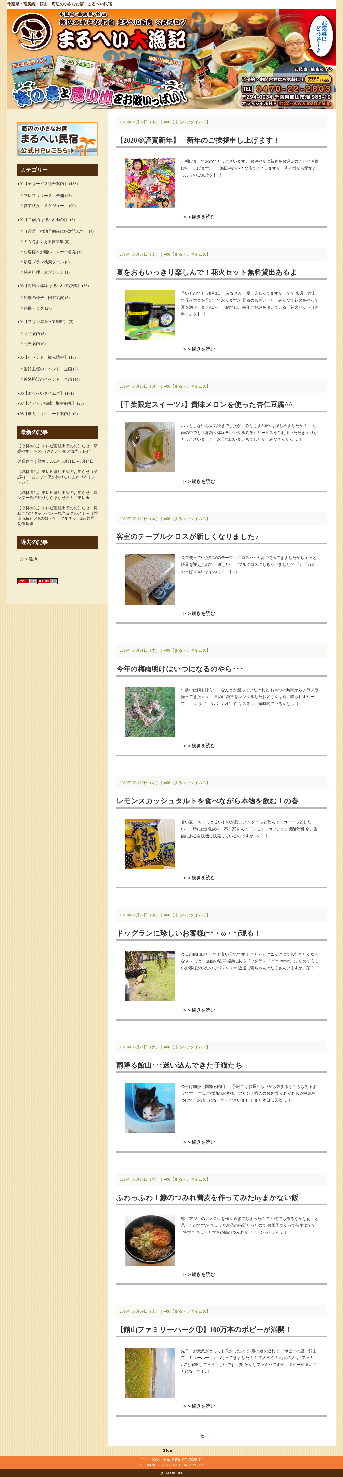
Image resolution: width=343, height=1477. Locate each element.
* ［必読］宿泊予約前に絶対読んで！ (54, 231)
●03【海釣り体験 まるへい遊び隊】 (49, 285)
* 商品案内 (30, 333)
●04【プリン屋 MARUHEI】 (42, 321)
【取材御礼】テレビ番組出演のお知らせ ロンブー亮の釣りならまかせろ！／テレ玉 (57, 495)
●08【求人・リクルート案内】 (44, 413)
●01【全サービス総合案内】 (42, 183)
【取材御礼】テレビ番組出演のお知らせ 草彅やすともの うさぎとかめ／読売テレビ (57, 449)
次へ (205, 1436)
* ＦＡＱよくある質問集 (42, 241)
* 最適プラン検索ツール (42, 262)
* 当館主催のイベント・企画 (46, 369)
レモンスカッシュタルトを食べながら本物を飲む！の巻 (207, 801)
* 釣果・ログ (32, 308)
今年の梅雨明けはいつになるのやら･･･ (180, 669)
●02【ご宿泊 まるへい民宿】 (43, 219)
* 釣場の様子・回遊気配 (42, 297)
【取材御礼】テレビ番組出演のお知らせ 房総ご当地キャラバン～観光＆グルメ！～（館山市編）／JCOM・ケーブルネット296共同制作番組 (57, 516)
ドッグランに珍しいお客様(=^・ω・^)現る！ (188, 933)
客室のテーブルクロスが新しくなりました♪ (187, 536)
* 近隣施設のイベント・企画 (46, 379)
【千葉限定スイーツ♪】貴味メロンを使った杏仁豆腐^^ (204, 404)
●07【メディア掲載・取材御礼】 (46, 403)
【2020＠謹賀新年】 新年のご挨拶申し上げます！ (198, 140)
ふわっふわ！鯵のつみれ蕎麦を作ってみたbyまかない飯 (207, 1197)
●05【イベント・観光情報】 (42, 357)
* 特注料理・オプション (42, 272)
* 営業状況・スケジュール (44, 205)
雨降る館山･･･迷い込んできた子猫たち (179, 1065)
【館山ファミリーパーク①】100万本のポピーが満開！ (204, 1329)
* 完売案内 (30, 343)
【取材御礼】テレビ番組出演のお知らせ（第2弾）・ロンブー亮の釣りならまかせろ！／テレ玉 (57, 477)
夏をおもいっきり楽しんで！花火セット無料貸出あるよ (206, 272)
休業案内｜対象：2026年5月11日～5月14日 (55, 461)
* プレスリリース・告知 (42, 195)
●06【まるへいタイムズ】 (40, 393)
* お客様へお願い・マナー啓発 (48, 252)
